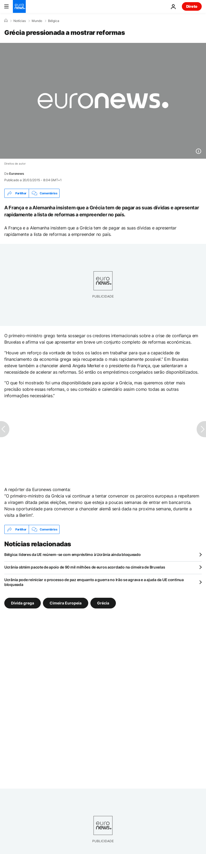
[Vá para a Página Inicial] (19, 6)
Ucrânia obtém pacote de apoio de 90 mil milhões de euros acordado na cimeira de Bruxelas (84, 567)
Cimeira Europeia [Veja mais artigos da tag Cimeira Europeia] (66, 603)
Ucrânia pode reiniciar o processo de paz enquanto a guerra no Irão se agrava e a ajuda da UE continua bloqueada (94, 582)
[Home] (6, 21)
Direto (191, 6)
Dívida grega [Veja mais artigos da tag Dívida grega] (22, 603)
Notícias (19, 21)
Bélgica (53, 21)
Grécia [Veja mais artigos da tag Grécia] (103, 603)
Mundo (37, 21)
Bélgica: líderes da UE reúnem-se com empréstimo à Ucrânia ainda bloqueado (72, 554)
